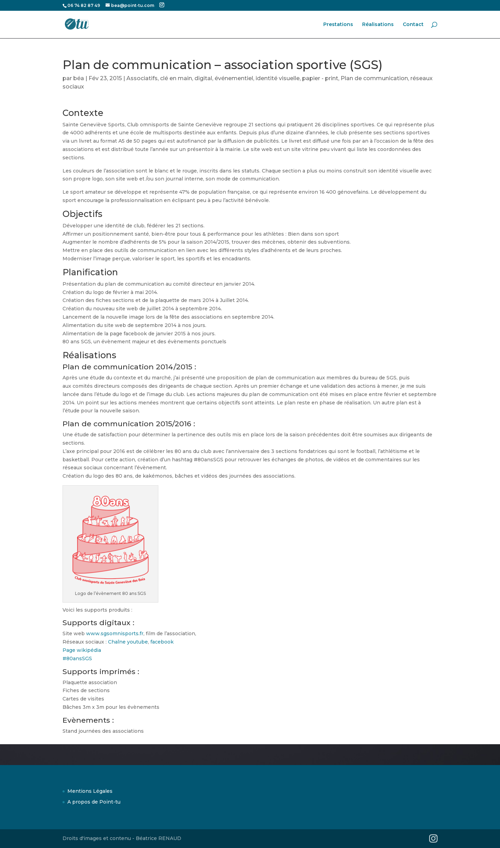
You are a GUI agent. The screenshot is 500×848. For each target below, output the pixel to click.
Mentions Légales (89, 791)
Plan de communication (374, 78)
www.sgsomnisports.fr (114, 633)
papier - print (320, 78)
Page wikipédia (81, 650)
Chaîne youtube (128, 642)
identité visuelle (278, 78)
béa (78, 78)
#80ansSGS (77, 658)
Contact (413, 24)
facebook (162, 642)
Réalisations (378, 24)
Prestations (338, 24)
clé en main (176, 78)
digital (203, 78)
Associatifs (142, 78)
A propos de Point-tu (93, 802)
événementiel (234, 78)
